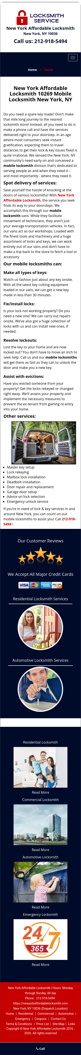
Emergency (22, 1019)
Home (32, 70)
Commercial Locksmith (40, 799)
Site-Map (58, 1024)
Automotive (66, 1013)
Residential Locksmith (40, 742)
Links (71, 1024)
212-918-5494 (50, 41)
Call (40, 1049)
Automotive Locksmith (41, 857)
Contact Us (58, 1019)
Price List (42, 1024)
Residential (25, 1013)
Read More (40, 792)
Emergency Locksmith (40, 914)
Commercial (45, 1013)
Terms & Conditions (19, 1024)
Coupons (40, 1019)
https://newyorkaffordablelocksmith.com (40, 1003)
